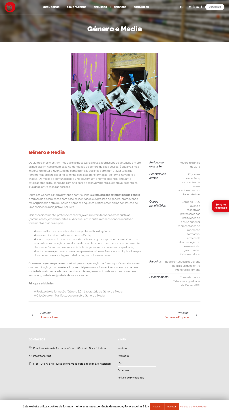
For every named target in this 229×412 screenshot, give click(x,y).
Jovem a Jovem (50, 317)
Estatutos (123, 370)
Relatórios (123, 355)
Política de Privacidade (131, 377)
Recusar (171, 406)
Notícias (122, 348)
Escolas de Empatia (176, 317)
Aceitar (157, 406)
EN (181, 7)
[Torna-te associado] (220, 206)
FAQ (120, 363)
